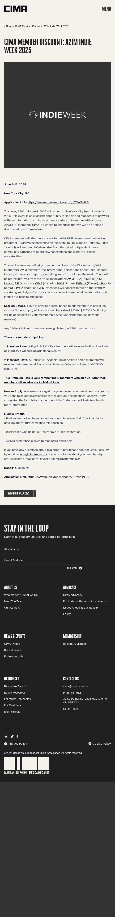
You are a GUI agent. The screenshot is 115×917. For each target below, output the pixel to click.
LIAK (103, 283)
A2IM (70, 279)
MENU (106, 8)
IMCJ (60, 283)
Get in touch (71, 709)
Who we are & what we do (21, 595)
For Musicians (12, 705)
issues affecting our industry (81, 607)
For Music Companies (17, 699)
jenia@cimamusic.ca (33, 454)
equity (67, 614)
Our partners (12, 607)
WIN (41, 288)
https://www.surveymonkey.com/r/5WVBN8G (58, 202)
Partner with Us (13, 656)
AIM (86, 279)
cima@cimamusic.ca (75, 686)
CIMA (38, 283)
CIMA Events (12, 644)
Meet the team (13, 601)
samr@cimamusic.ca (66, 459)
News (9, 26)
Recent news (12, 650)
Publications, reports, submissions (84, 601)
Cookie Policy (99, 743)
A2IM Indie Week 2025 (18, 493)
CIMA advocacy (72, 595)
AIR (17, 283)
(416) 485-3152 (72, 692)
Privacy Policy (15, 743)
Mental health (12, 712)
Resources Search (15, 686)
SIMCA (18, 288)
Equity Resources (14, 692)
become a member (75, 644)
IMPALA (81, 283)
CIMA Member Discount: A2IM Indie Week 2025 (42, 26)
